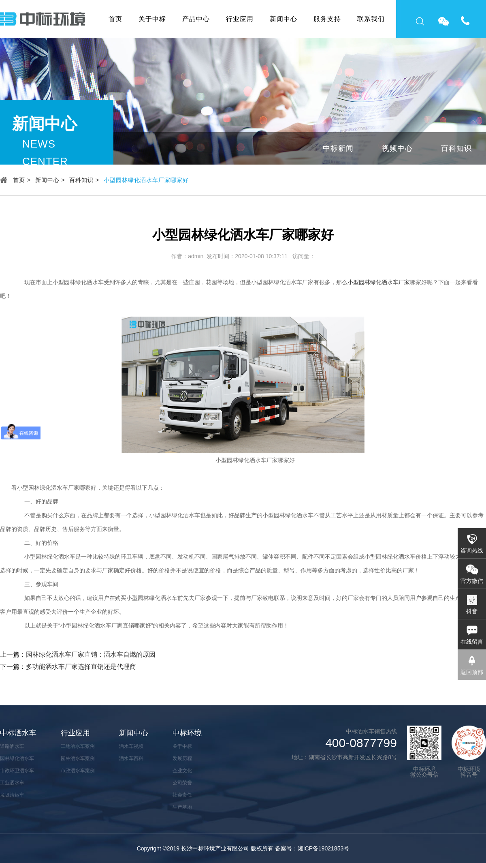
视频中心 (397, 148)
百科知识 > (84, 180)
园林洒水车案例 (78, 758)
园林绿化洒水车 (17, 758)
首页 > (22, 180)
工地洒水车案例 (78, 746)
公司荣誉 (182, 783)
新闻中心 (283, 18)
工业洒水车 (12, 783)
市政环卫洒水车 (17, 770)
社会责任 (182, 795)
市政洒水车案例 (78, 770)
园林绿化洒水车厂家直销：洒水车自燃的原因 (91, 654)
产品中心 (196, 18)
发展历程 (182, 758)
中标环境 (187, 733)
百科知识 (456, 148)
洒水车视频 (131, 746)
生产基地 (182, 807)
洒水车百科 (131, 758)
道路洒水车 (12, 746)
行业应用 (240, 18)
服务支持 (327, 18)
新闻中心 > (50, 180)
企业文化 (182, 770)
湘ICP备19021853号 (324, 848)
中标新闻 (338, 148)
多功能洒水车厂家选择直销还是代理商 (81, 666)
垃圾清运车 (12, 795)
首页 (115, 18)
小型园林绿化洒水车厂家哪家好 (146, 180)
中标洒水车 (18, 733)
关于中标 (152, 18)
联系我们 (371, 18)
